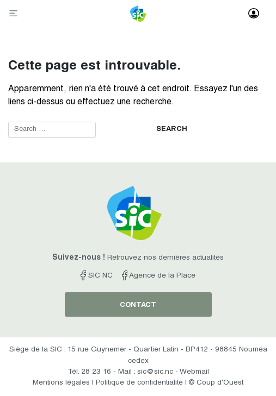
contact (138, 305)
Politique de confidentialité (139, 383)
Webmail (194, 372)
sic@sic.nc (155, 372)
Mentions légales (61, 383)
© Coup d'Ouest (216, 383)
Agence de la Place (158, 276)
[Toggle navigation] (14, 14)
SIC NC (97, 276)
